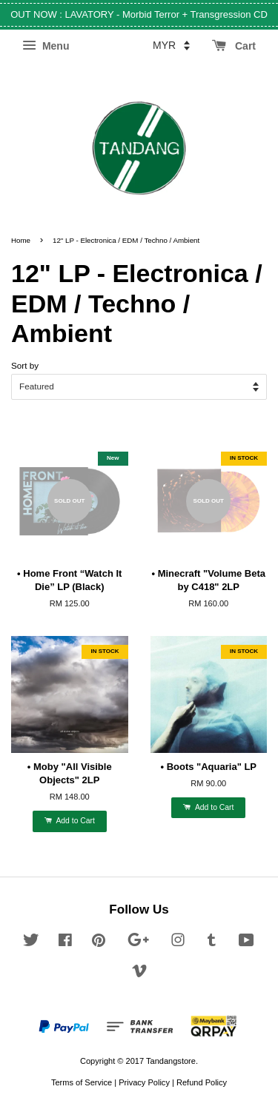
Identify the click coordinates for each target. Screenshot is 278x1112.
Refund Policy (201, 1082)
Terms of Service (81, 1082)
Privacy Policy (144, 1082)
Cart (234, 46)
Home (20, 240)
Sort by (25, 365)
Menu (45, 46)
